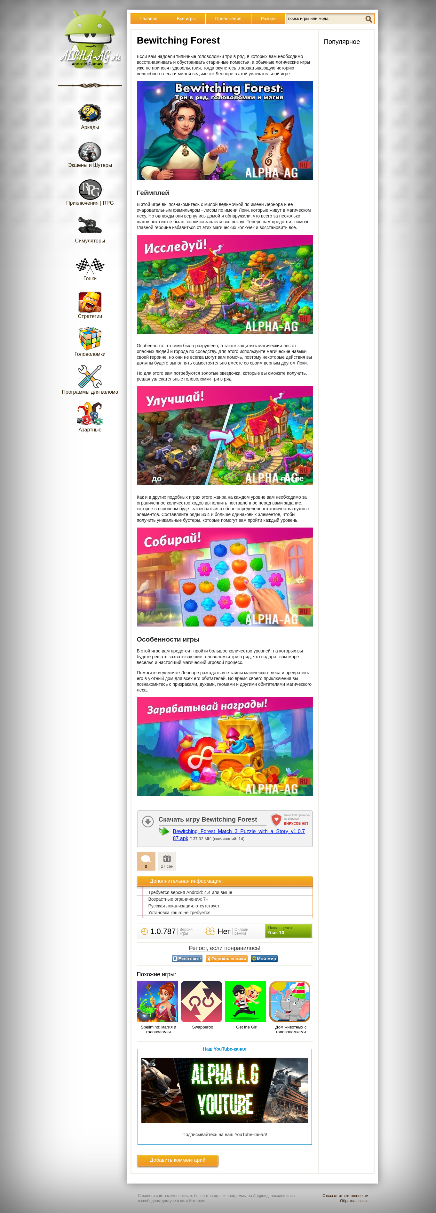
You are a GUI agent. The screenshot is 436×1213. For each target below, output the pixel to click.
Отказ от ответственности (345, 1195)
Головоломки (90, 341)
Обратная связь (354, 1201)
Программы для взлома (90, 379)
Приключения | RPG (90, 190)
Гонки (90, 265)
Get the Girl (246, 1027)
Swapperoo (202, 1027)
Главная (148, 18)
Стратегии (90, 303)
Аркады (90, 114)
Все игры (186, 18)
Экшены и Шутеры (90, 152)
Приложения (228, 18)
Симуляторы (90, 227)
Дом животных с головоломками (290, 1029)
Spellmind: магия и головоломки (158, 1029)
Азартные (90, 416)
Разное (268, 18)
